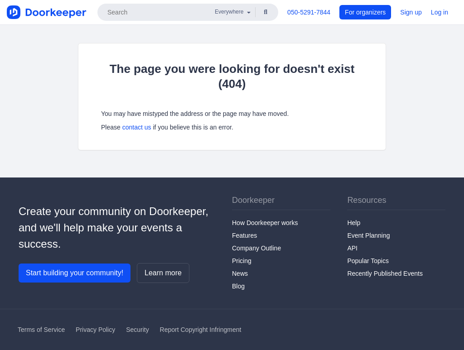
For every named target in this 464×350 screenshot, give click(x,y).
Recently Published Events (385, 273)
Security (137, 329)
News (240, 273)
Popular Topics (368, 260)
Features (244, 235)
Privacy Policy (95, 329)
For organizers (365, 12)
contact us (136, 127)
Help (353, 222)
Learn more (163, 273)
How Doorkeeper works (265, 222)
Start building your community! (74, 273)
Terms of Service (41, 329)
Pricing (241, 260)
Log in (439, 12)
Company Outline (256, 248)
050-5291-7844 (308, 12)
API (352, 248)
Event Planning (368, 235)
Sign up (410, 12)
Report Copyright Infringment (201, 329)
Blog (238, 286)
